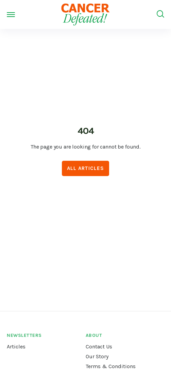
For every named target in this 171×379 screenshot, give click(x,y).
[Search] (160, 14)
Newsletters (24, 335)
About (94, 335)
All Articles (85, 168)
